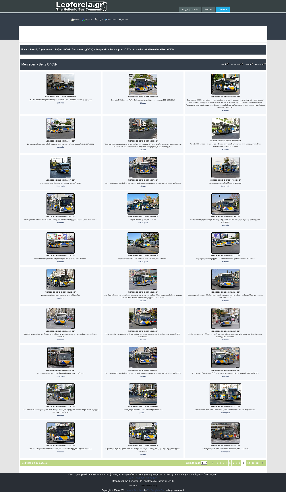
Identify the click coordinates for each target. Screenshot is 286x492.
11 (253, 463)
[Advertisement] (128, 34)
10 (248, 463)
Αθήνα (58, 49)
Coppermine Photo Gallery (147, 486)
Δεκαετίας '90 (140, 49)
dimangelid (60, 186)
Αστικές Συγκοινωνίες (41, 49)
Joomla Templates (135, 490)
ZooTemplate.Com (156, 490)
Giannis (143, 103)
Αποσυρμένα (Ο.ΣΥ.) (120, 49)
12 (257, 463)
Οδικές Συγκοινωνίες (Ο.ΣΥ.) (78, 49)
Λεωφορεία (101, 49)
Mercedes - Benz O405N (161, 49)
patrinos (60, 103)
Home (24, 49)
